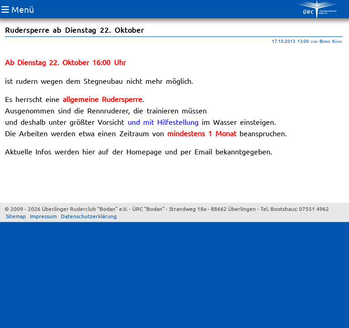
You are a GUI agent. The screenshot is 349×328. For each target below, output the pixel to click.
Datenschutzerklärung (89, 216)
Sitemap (16, 216)
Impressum (43, 216)
